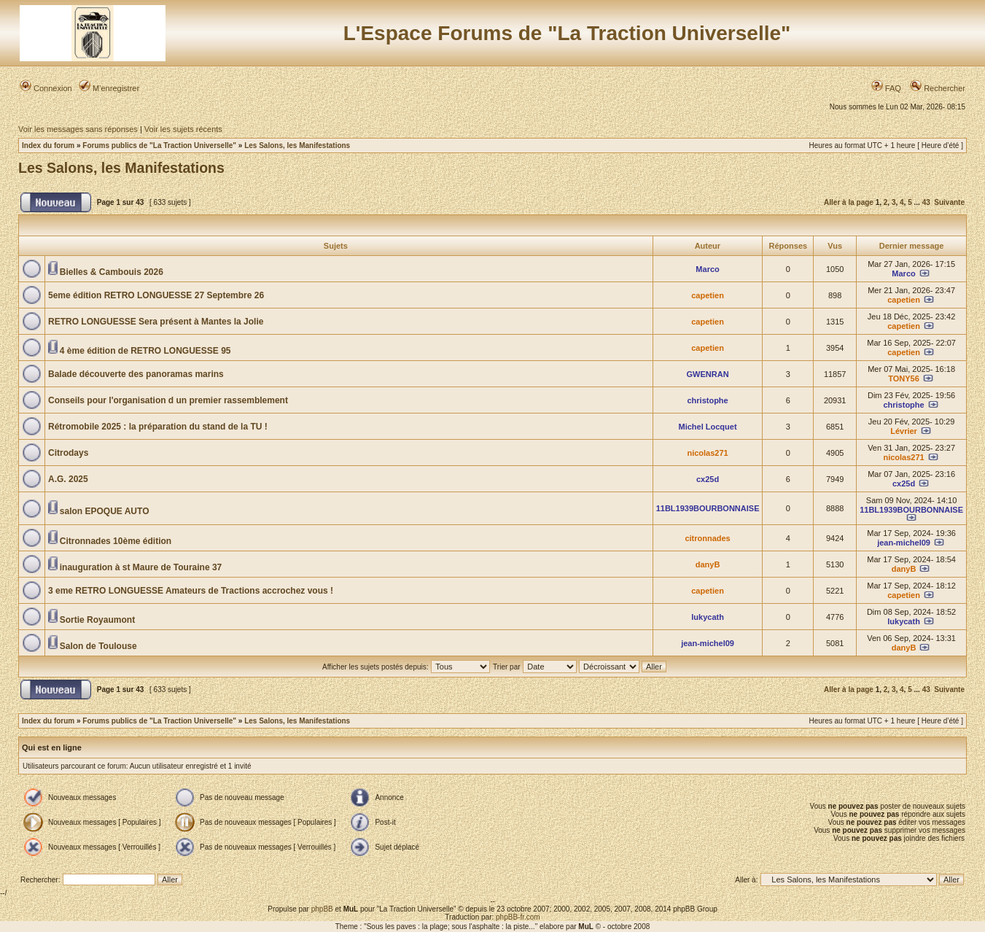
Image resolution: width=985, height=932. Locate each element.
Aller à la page (848, 202)
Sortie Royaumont (97, 620)
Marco (707, 269)
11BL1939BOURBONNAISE (708, 508)
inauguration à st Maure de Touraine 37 (141, 567)
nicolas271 (707, 452)
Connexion (46, 88)
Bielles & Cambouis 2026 (111, 272)
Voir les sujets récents (183, 129)
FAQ (886, 88)
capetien (707, 295)
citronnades (707, 538)
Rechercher (937, 88)
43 (926, 202)
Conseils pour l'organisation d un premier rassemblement (168, 400)
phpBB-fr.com (518, 917)
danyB (708, 564)
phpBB (322, 909)
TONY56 (903, 378)
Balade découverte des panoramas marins (136, 374)
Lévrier (903, 431)
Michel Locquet (708, 426)
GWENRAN (708, 374)
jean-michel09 (903, 542)
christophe (707, 400)
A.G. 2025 (68, 479)
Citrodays (68, 453)
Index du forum (48, 145)
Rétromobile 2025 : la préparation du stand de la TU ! (158, 427)
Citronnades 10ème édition (115, 541)
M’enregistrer (109, 88)
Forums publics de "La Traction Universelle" (159, 145)
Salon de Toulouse (98, 646)
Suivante (949, 202)
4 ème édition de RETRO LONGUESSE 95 (145, 351)
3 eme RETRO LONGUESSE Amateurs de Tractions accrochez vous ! (190, 591)
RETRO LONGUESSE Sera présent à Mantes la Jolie (155, 322)
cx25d (707, 479)
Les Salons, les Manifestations (297, 145)
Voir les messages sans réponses (78, 129)
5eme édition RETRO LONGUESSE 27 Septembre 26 (156, 295)
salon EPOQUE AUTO (104, 511)
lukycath (707, 617)
